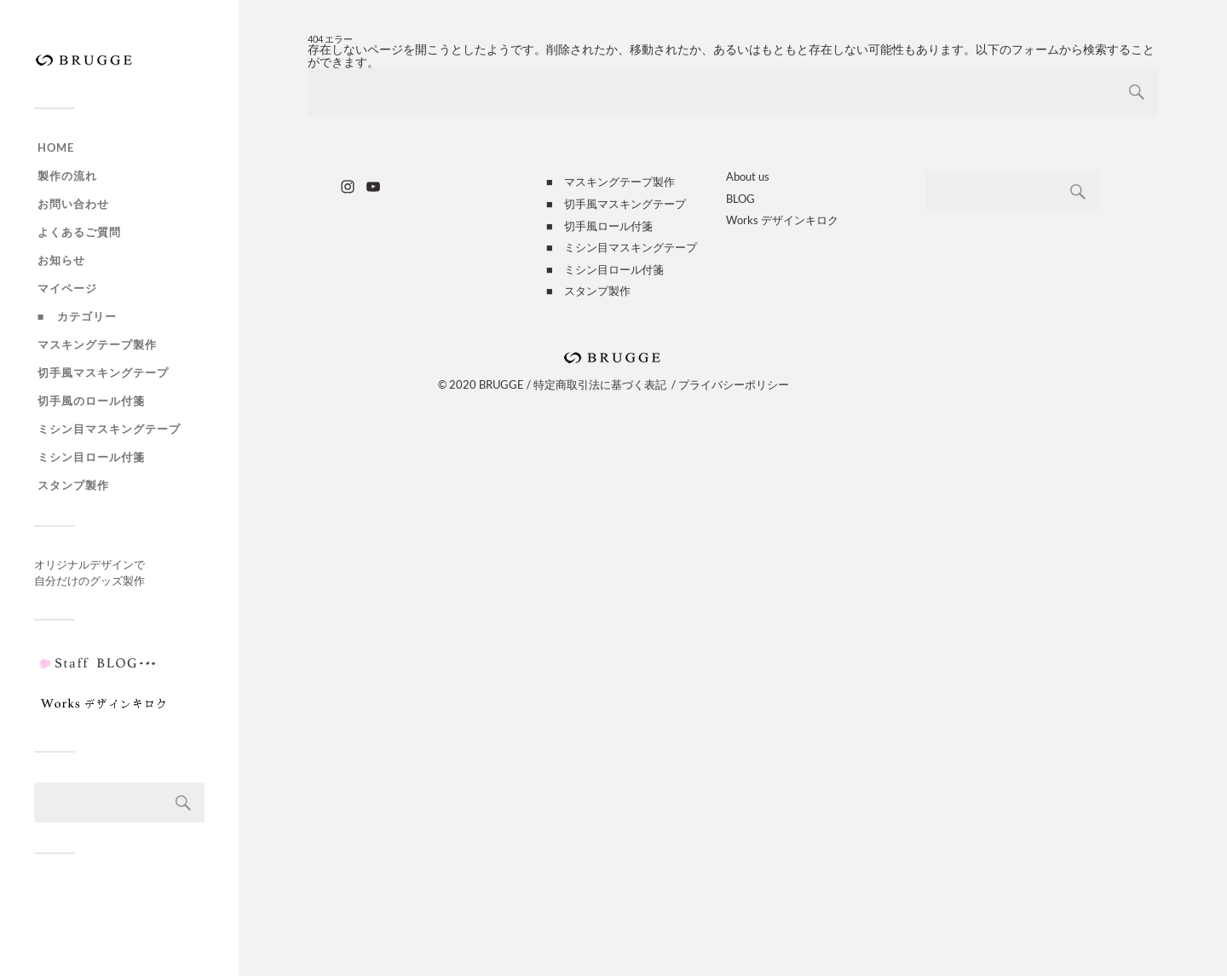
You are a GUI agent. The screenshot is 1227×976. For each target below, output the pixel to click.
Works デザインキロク (782, 220)
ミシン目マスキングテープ (109, 429)
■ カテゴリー (77, 316)
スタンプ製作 (73, 485)
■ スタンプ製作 (588, 290)
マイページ (67, 288)
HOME (55, 147)
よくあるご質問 (79, 232)
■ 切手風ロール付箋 (599, 226)
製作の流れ (67, 175)
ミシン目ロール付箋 (91, 457)
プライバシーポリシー (733, 384)
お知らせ (61, 260)
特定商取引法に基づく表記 (599, 384)
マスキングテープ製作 (97, 344)
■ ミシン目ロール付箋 (605, 269)
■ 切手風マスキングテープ (616, 204)
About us (747, 176)
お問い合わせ (73, 204)
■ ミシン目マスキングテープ (621, 247)
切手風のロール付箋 (91, 400)
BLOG (740, 198)
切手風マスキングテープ (103, 372)
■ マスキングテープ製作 (610, 181)
